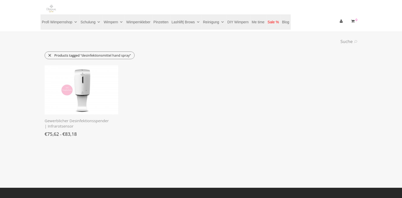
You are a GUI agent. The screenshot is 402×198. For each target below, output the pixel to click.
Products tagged (89, 55)
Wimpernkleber (138, 22)
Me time (258, 22)
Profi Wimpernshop (59, 22)
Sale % (273, 22)
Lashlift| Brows (186, 22)
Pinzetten (161, 22)
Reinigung (213, 22)
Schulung (90, 22)
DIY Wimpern (238, 22)
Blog (285, 22)
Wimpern (113, 22)
